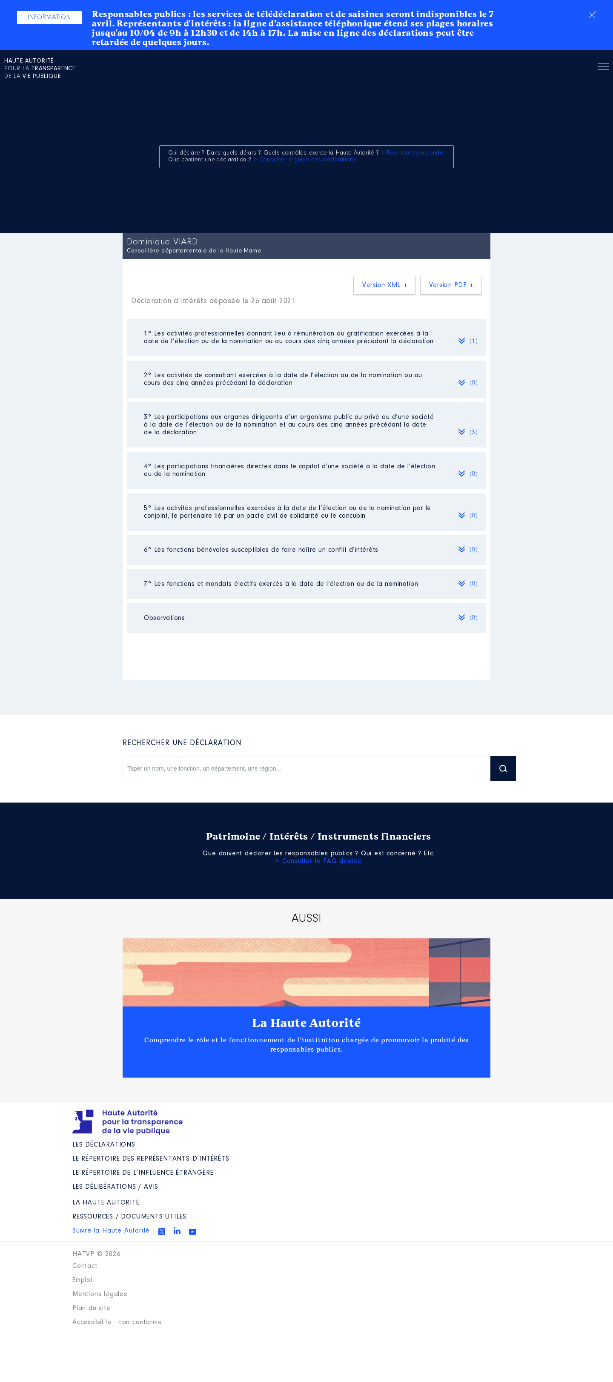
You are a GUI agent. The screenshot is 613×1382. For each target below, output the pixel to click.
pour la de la (39, 69)
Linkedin (177, 1230)
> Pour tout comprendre (413, 153)
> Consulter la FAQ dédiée (318, 861)
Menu (603, 68)
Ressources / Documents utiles (129, 1216)
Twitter (161, 1231)
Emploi (82, 1280)
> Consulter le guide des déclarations (305, 160)
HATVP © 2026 (96, 1254)
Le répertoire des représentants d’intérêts (150, 1158)
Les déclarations (103, 1144)
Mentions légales (99, 1294)
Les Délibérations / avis (115, 1187)
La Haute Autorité (306, 1023)
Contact (84, 1266)
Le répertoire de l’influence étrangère (142, 1173)
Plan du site (91, 1308)
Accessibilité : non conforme (117, 1322)
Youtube (192, 1231)
